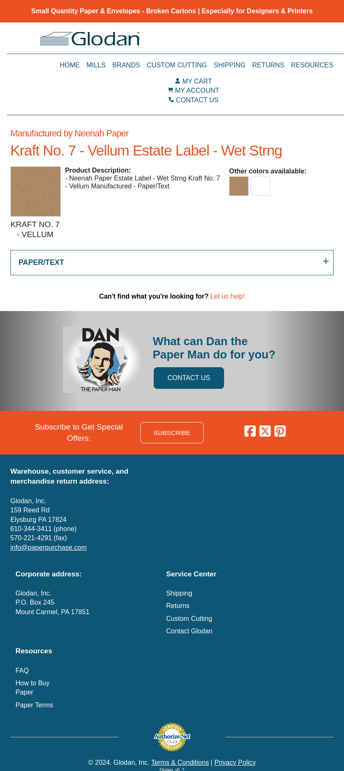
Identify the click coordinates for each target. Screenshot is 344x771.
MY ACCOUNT (197, 90)
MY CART (197, 81)
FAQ (22, 670)
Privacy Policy (235, 762)
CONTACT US (197, 100)
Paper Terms (34, 705)
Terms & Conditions (180, 762)
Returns (268, 65)
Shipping (229, 65)
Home (70, 65)
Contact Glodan (189, 631)
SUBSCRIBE (172, 432)
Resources (312, 65)
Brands (126, 65)
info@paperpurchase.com (48, 547)
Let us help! (227, 296)
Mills (95, 65)
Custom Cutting (177, 65)
